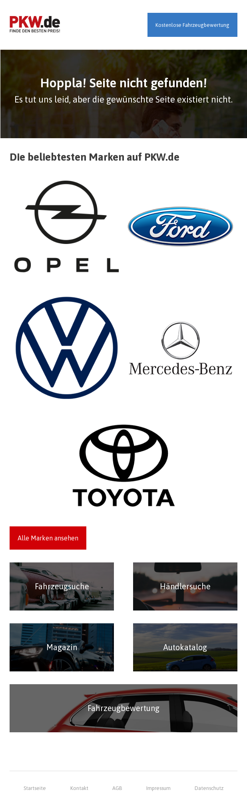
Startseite (35, 788)
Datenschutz (209, 788)
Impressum (158, 788)
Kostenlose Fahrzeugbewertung (192, 25)
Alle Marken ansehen (48, 538)
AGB (117, 788)
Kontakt (79, 788)
